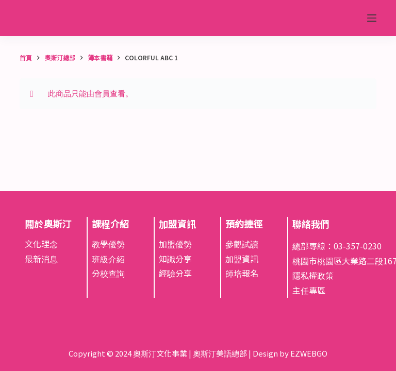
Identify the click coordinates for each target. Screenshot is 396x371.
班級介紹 (108, 258)
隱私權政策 (313, 275)
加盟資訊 (241, 258)
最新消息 (41, 258)
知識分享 (175, 258)
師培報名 (241, 273)
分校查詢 (108, 273)
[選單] (371, 18)
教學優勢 (108, 244)
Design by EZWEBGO (290, 353)
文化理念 (41, 244)
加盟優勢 (175, 244)
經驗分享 (175, 273)
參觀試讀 (241, 244)
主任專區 (308, 290)
